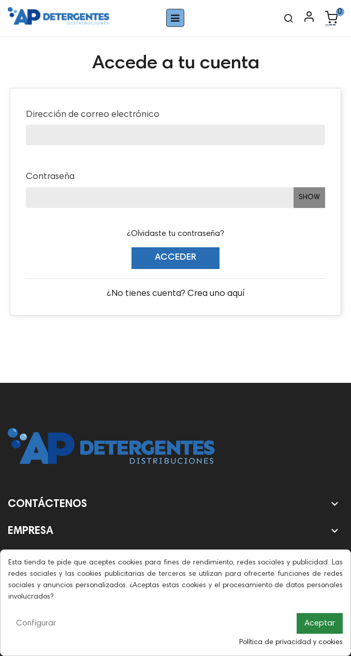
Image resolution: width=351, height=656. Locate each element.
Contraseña (50, 177)
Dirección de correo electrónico (92, 115)
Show (309, 197)
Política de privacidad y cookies (291, 642)
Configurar (36, 623)
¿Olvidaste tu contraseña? (175, 234)
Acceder (175, 257)
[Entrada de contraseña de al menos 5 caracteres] (160, 197)
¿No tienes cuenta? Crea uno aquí (175, 294)
